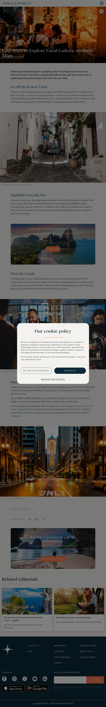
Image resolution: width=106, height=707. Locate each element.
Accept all (70, 370)
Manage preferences (53, 379)
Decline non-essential (36, 370)
